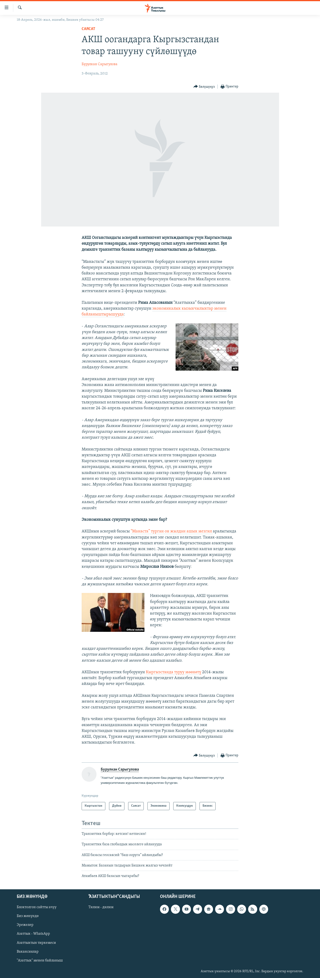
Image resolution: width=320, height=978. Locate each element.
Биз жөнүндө (28, 916)
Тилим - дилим (100, 907)
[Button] (204, 87)
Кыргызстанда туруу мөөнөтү (174, 672)
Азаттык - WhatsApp (33, 934)
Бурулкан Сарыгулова (99, 64)
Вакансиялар (28, 951)
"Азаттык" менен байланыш (40, 960)
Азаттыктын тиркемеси (36, 942)
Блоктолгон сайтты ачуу (37, 907)
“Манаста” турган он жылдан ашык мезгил (172, 531)
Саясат (88, 29)
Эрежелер (25, 925)
